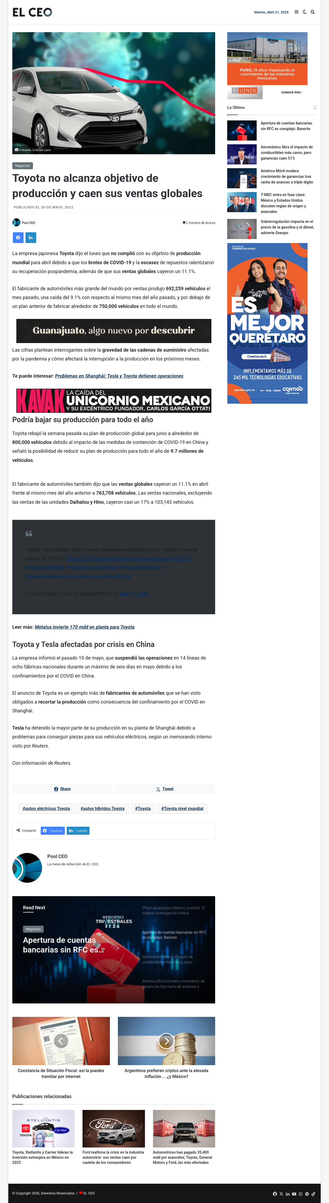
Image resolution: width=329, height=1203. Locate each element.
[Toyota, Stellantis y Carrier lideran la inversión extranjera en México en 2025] (43, 1128)
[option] (113, 949)
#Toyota (160, 558)
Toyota (144, 808)
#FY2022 (180, 558)
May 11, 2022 (134, 593)
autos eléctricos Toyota (47, 808)
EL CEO (89, 1193)
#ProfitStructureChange (91, 567)
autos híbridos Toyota (103, 808)
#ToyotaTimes (135, 558)
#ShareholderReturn (47, 576)
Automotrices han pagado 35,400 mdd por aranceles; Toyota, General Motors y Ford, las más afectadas (182, 1157)
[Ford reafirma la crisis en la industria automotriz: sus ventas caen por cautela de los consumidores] (114, 1128)
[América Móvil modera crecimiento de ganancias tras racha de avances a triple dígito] (242, 178)
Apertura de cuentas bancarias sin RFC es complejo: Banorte (60, 945)
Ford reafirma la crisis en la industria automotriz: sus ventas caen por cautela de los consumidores (113, 1157)
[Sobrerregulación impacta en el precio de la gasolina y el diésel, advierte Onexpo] (242, 229)
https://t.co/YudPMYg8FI (93, 558)
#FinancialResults (45, 567)
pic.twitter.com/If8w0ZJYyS (100, 576)
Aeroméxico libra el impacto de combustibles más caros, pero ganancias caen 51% (287, 152)
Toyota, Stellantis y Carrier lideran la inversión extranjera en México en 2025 (42, 1157)
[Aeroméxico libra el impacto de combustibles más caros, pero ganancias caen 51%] (242, 154)
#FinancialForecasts (140, 567)
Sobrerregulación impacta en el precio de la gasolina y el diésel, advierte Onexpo (287, 227)
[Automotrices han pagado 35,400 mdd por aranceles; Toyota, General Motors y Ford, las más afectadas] (184, 1128)
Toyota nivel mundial (184, 808)
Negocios (22, 166)
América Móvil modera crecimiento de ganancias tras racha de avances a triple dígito (287, 176)
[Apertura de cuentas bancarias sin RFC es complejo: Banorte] (242, 130)
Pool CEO (28, 223)
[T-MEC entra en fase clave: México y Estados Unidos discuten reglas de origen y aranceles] (242, 202)
